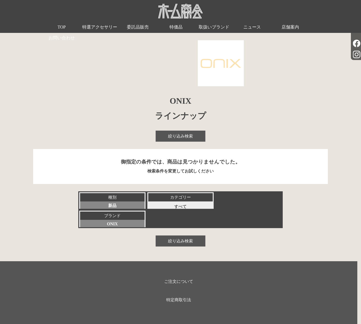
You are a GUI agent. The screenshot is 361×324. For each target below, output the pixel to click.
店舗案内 (267, 27)
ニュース (232, 27)
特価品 (163, 27)
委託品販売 (129, 27)
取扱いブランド (198, 27)
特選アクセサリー (94, 33)
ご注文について (178, 263)
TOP (59, 27)
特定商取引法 (179, 281)
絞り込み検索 (180, 136)
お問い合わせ (301, 27)
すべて (180, 206)
